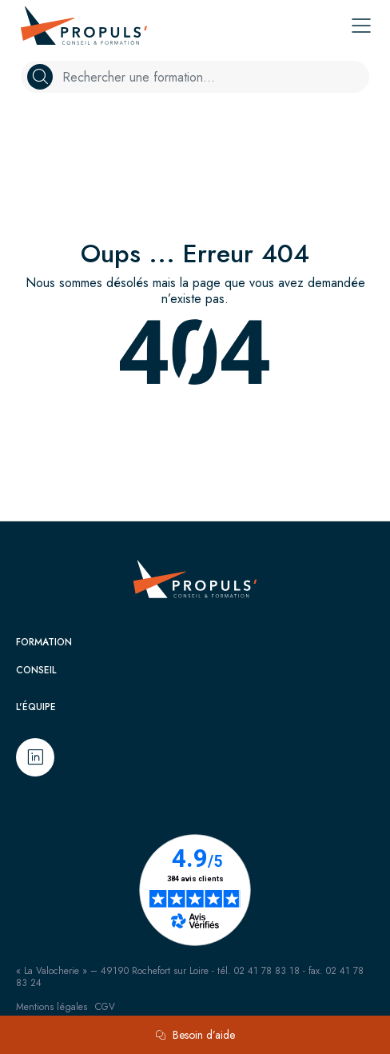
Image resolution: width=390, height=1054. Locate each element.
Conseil (36, 670)
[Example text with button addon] (212, 76)
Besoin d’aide (195, 1035)
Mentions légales (51, 1007)
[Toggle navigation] (361, 25)
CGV (105, 1007)
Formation (44, 642)
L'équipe (36, 707)
